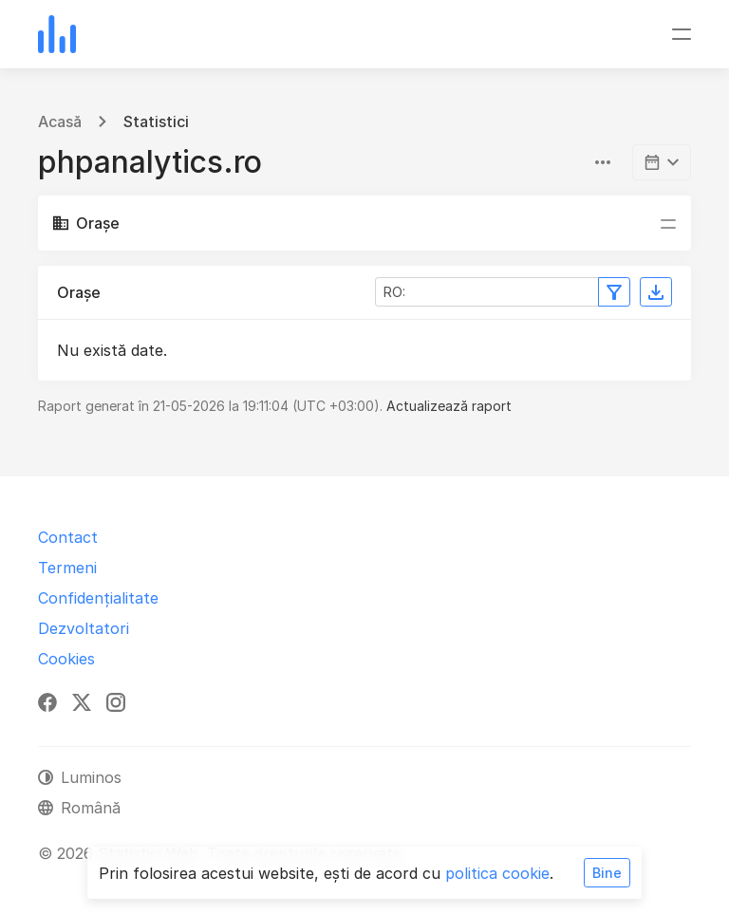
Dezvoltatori (83, 628)
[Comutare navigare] (681, 34)
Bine (607, 873)
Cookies (66, 658)
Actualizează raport (449, 406)
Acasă (60, 121)
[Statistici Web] (57, 34)
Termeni (67, 567)
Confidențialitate (98, 597)
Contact (68, 537)
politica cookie (497, 873)
